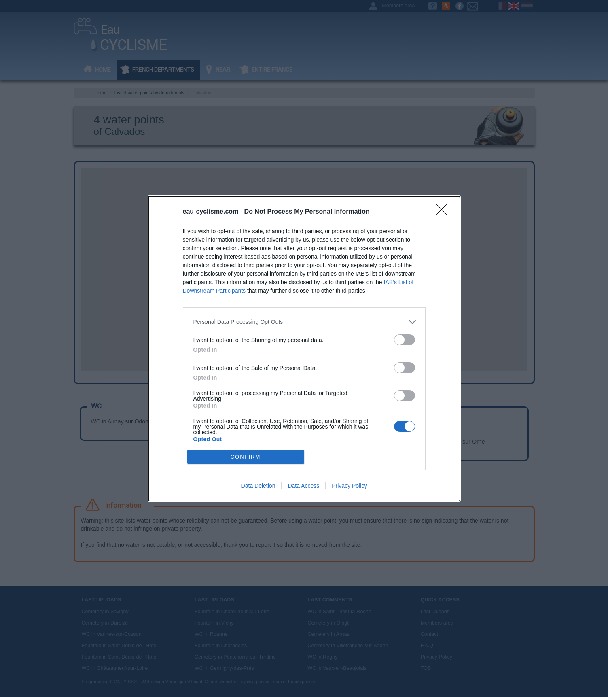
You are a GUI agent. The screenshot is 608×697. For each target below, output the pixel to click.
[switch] (404, 339)
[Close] (444, 212)
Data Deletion (258, 485)
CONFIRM (246, 456)
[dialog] (304, 348)
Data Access (303, 485)
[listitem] (304, 322)
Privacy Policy (349, 485)
